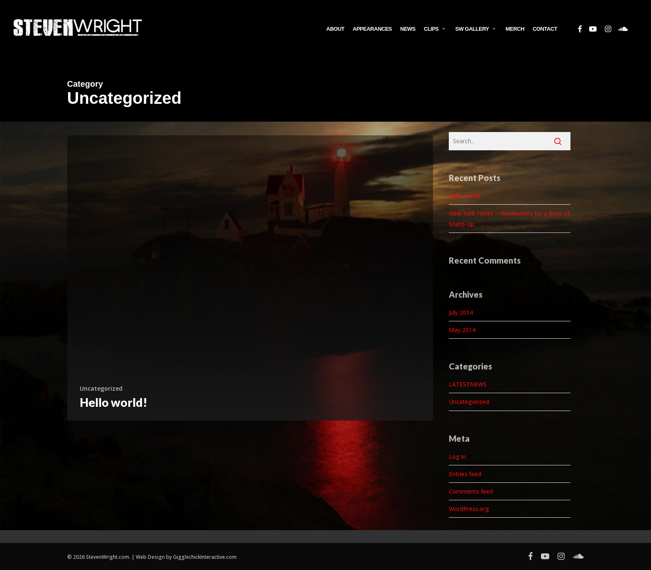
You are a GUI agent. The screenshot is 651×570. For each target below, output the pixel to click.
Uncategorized (101, 388)
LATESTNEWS (468, 384)
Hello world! (464, 196)
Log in (457, 456)
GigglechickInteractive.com (205, 556)
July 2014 (461, 312)
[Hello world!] (250, 278)
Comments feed (471, 491)
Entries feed (465, 474)
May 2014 (462, 330)
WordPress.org (469, 509)
